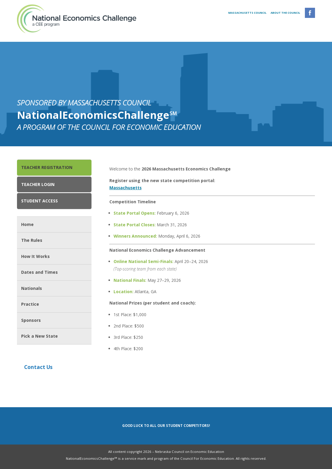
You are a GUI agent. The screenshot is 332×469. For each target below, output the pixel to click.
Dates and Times (39, 272)
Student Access (39, 201)
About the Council (285, 13)
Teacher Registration (46, 167)
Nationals (31, 288)
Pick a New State (39, 336)
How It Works (35, 256)
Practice (30, 304)
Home (27, 224)
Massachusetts (125, 187)
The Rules (31, 240)
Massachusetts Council (247, 13)
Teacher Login (38, 184)
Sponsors (31, 320)
